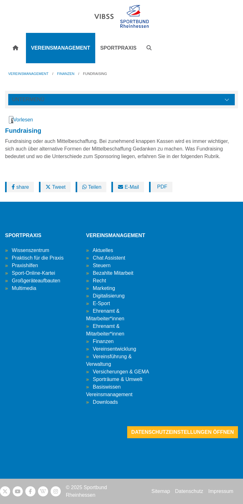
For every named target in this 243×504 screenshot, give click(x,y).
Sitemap (161, 491)
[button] (149, 48)
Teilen (91, 187)
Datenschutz (189, 491)
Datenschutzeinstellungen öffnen (182, 432)
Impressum (220, 491)
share (20, 187)
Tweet (55, 187)
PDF (161, 186)
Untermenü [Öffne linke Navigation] (28, 99)
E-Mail (128, 187)
